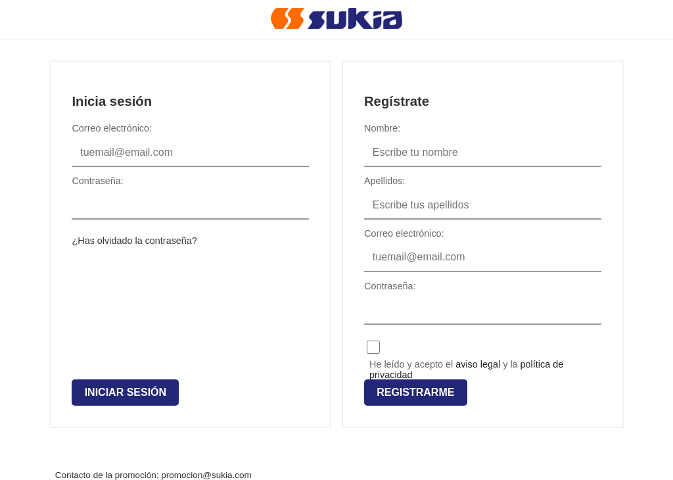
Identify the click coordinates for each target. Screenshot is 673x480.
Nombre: (382, 128)
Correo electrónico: (112, 128)
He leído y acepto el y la (466, 364)
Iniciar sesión (125, 392)
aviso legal (477, 364)
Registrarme (415, 392)
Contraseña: (97, 181)
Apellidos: (384, 181)
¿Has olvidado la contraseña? (134, 240)
